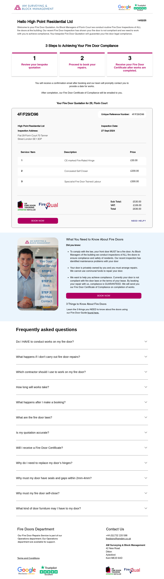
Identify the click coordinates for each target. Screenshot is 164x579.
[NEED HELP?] (135, 221)
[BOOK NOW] (38, 221)
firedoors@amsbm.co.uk (118, 538)
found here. (93, 312)
